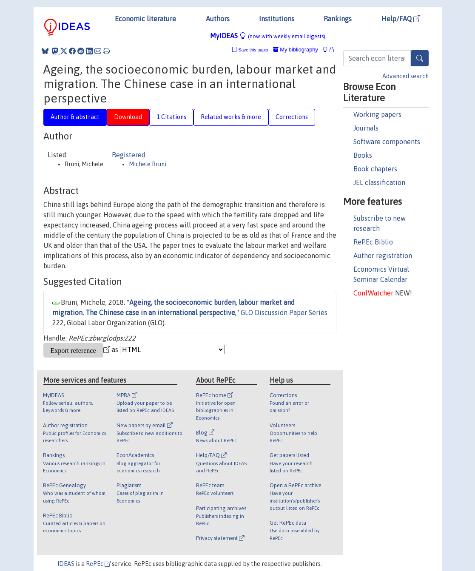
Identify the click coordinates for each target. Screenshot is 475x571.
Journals (365, 128)
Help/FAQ (400, 19)
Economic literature (145, 19)
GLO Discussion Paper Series (284, 312)
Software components (386, 141)
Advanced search (405, 76)
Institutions (276, 19)
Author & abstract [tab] (75, 117)
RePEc (98, 563)
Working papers (377, 114)
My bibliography (295, 49)
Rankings (338, 19)
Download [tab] (128, 117)
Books (362, 155)
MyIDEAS (267, 36)
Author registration (382, 255)
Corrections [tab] (292, 117)
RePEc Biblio (373, 242)
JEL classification (379, 182)
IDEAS (65, 563)
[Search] (420, 58)
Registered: (129, 155)
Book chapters (375, 169)
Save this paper (254, 50)
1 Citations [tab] (171, 117)
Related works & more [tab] (231, 117)
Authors (218, 19)
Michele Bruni (147, 164)
